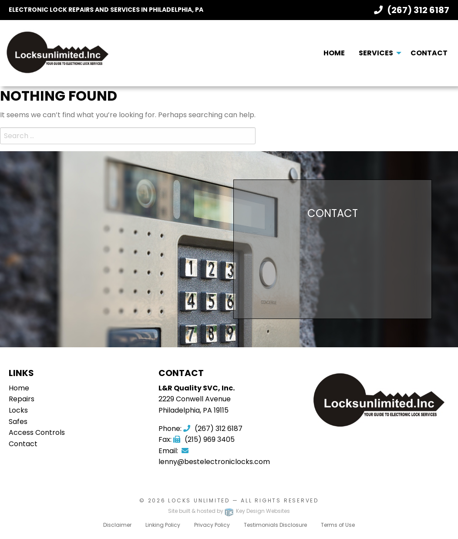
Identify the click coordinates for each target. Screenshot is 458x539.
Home (334, 53)
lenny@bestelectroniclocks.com (214, 457)
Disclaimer (117, 525)
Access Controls (37, 432)
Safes (18, 422)
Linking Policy (162, 525)
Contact (429, 53)
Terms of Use (338, 525)
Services (376, 53)
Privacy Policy (212, 525)
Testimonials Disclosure (275, 525)
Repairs (21, 399)
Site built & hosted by (229, 511)
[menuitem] (334, 53)
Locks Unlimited (199, 500)
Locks (18, 410)
